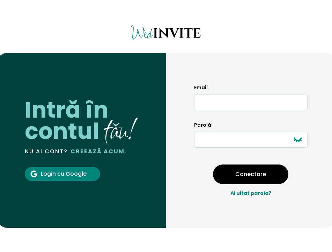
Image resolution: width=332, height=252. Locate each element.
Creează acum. (99, 151)
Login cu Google (58, 174)
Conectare (250, 174)
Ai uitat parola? (250, 193)
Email (201, 87)
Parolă (202, 124)
